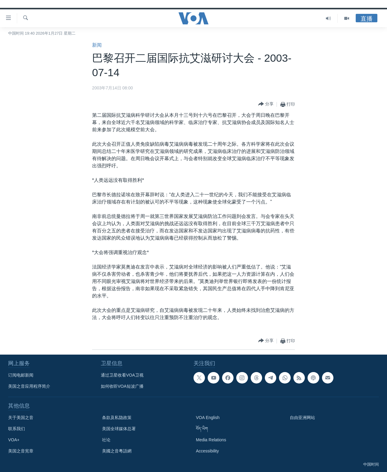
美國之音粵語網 (117, 451)
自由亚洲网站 (302, 417)
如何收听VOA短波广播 (122, 386)
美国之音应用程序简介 (29, 386)
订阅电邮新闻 (20, 375)
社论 (106, 439)
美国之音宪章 (20, 451)
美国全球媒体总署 (119, 428)
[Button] (266, 104)
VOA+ (14, 439)
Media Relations (211, 439)
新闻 (97, 45)
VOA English (208, 417)
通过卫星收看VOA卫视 (122, 375)
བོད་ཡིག (202, 428)
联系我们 (16, 428)
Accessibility (207, 451)
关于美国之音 (20, 417)
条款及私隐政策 (117, 417)
